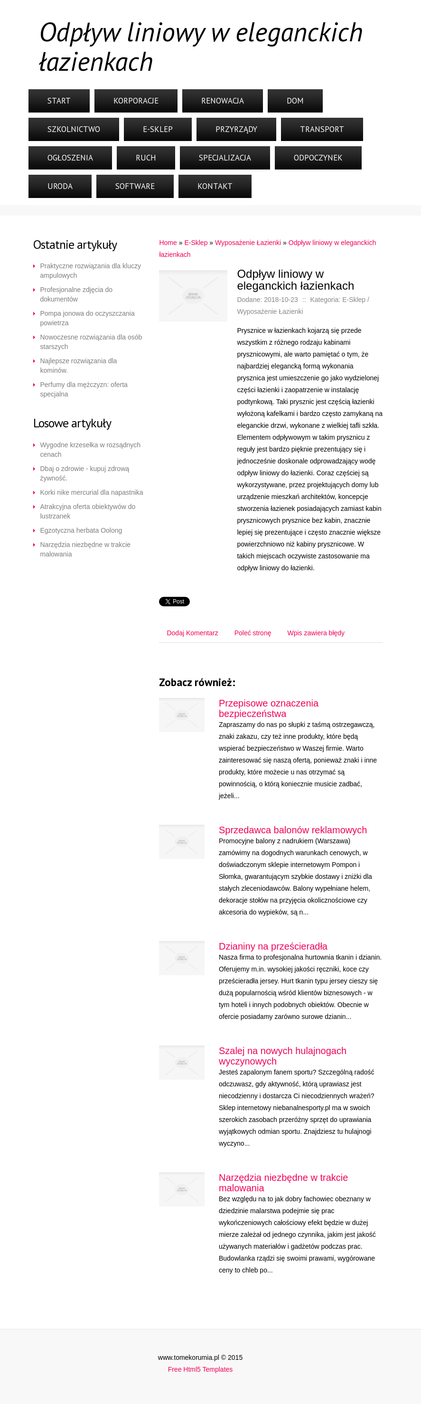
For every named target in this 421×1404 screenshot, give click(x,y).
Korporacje (136, 100)
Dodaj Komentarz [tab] (192, 633)
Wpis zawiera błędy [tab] (316, 633)
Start (59, 100)
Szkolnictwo (73, 129)
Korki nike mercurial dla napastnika (91, 492)
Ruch (146, 157)
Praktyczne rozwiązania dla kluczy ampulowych (90, 270)
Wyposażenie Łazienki (248, 242)
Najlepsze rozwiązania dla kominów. (78, 365)
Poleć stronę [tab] (252, 633)
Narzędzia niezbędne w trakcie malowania (85, 549)
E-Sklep (158, 129)
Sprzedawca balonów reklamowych (293, 830)
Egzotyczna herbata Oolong (81, 530)
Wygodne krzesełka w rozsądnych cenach (90, 449)
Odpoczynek (318, 157)
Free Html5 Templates (200, 1369)
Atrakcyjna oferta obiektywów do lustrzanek (88, 511)
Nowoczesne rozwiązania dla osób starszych (91, 341)
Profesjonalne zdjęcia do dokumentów (76, 294)
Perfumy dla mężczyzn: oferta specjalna (84, 389)
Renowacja (222, 100)
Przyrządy (236, 129)
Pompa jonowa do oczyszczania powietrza (87, 318)
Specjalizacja (225, 157)
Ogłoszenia (70, 157)
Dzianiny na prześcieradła (273, 946)
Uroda (60, 186)
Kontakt (215, 186)
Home (168, 242)
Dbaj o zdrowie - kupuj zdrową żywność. (85, 473)
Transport (322, 129)
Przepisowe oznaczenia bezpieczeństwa (268, 708)
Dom (295, 100)
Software (135, 186)
